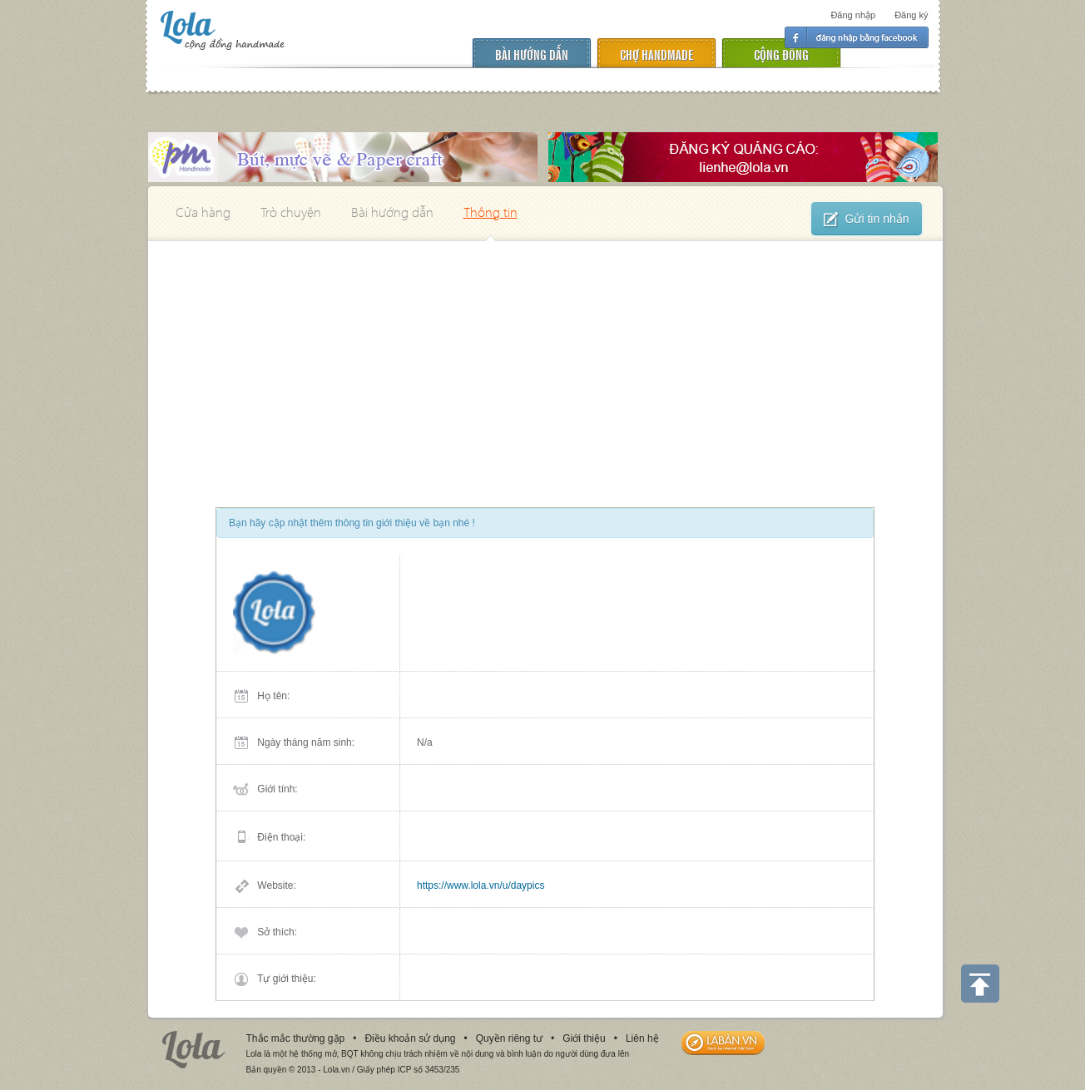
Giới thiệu (583, 1038)
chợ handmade (656, 53)
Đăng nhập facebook (857, 37)
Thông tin (490, 211)
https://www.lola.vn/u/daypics (480, 885)
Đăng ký (911, 15)
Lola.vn (193, 1049)
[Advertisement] (545, 365)
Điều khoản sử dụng (409, 1038)
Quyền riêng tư (509, 1038)
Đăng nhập (852, 15)
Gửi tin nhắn (866, 220)
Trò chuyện (290, 211)
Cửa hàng (203, 211)
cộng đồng (781, 53)
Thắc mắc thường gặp (295, 1038)
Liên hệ (642, 1038)
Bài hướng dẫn (531, 53)
